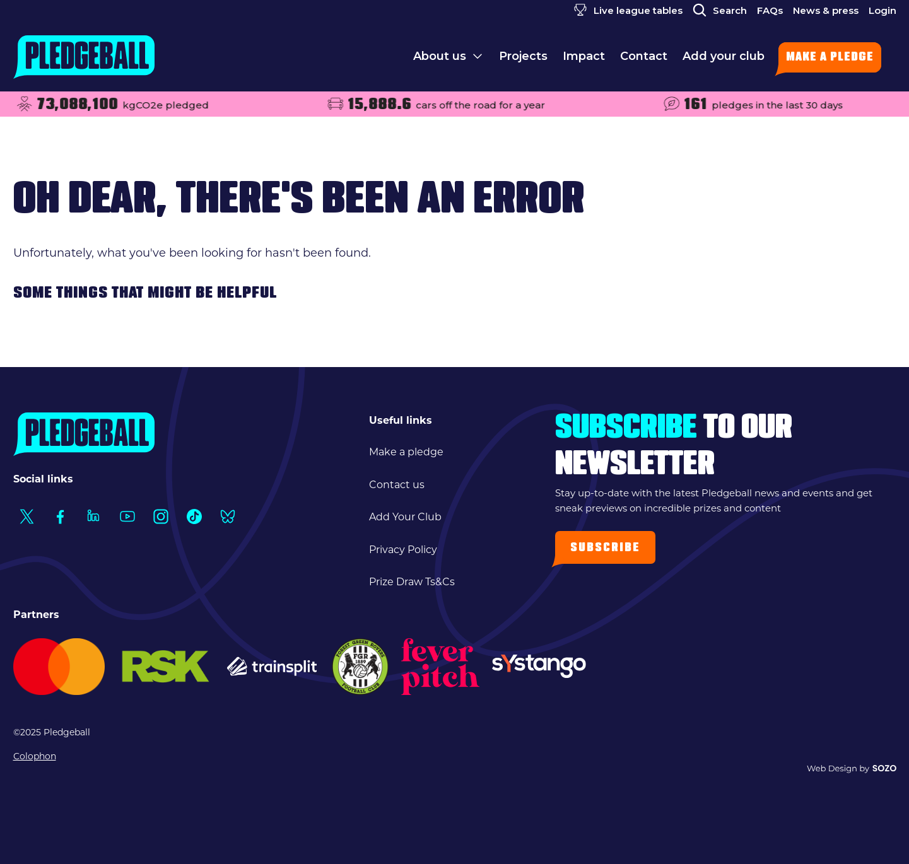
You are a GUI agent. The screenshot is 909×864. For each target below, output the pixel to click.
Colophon (34, 756)
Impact (584, 56)
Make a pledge (830, 58)
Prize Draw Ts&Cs (412, 582)
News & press (826, 10)
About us (439, 56)
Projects (523, 56)
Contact (643, 56)
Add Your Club (405, 517)
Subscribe (605, 548)
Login (882, 10)
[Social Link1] (26, 516)
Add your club (724, 56)
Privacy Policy (403, 550)
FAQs (770, 10)
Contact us (397, 485)
